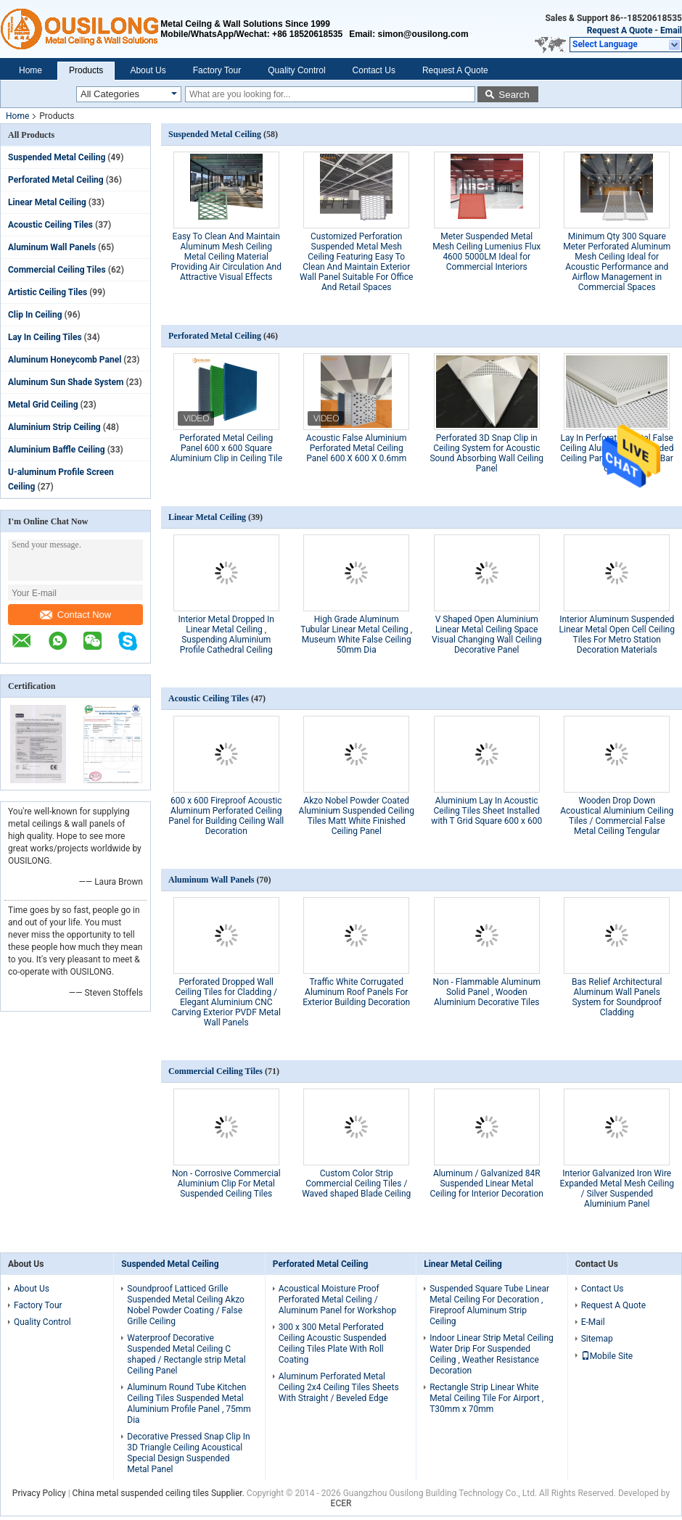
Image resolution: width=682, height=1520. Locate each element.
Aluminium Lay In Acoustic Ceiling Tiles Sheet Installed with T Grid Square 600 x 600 (486, 811)
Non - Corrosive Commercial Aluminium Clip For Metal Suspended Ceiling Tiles (226, 1183)
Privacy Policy (39, 1493)
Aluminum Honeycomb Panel (64, 360)
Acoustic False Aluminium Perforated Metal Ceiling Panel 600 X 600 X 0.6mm (356, 448)
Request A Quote (620, 30)
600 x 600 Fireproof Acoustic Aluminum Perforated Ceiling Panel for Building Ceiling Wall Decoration (226, 816)
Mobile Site (607, 1356)
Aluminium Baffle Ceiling (56, 450)
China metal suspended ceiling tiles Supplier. (160, 1493)
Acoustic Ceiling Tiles (50, 225)
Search (513, 94)
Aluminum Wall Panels (52, 247)
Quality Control (296, 70)
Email (671, 30)
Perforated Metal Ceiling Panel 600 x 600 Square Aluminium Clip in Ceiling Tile (226, 448)
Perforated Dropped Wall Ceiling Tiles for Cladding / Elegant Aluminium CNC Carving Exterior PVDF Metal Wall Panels (226, 1002)
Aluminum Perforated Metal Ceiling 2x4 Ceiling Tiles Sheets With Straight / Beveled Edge (339, 1387)
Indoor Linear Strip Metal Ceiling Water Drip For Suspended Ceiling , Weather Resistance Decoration (492, 1354)
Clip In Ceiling (35, 315)
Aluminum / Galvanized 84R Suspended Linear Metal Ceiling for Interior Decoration (486, 1183)
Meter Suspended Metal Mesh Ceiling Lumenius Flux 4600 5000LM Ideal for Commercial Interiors (486, 251)
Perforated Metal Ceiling (56, 180)
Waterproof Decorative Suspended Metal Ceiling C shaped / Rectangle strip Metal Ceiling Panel (186, 1354)
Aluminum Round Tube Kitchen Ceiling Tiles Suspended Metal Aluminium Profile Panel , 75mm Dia (189, 1403)
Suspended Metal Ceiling (56, 157)
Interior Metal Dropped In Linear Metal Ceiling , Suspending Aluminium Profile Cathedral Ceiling (226, 634)
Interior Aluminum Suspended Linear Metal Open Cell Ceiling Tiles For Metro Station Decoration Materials (617, 634)
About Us (147, 70)
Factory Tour (217, 70)
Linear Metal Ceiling (47, 202)
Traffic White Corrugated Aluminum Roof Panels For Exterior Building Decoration (356, 992)
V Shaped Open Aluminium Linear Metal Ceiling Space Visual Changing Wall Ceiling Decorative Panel (486, 634)
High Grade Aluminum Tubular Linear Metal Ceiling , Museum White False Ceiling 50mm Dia (356, 634)
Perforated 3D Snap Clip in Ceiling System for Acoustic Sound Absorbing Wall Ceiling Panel (486, 453)
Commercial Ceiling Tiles (57, 270)
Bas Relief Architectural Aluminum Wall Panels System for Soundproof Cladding (617, 997)
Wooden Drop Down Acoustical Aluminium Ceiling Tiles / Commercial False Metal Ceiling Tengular (616, 816)
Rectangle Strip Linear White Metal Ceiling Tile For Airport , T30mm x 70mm (486, 1398)
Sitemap (597, 1339)
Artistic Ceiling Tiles (47, 292)
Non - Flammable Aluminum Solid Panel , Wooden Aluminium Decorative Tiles (486, 992)
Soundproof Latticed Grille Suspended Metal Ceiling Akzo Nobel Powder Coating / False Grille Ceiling (186, 1305)
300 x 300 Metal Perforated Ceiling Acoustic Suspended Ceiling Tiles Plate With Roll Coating (333, 1343)
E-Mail (593, 1322)
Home (30, 70)
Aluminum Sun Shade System (65, 382)
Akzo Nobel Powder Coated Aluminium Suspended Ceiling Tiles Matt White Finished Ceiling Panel (356, 816)
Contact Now (75, 614)
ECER (341, 1503)
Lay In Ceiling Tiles (45, 337)
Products (86, 70)
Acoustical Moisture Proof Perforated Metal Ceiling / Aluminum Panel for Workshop (337, 1299)
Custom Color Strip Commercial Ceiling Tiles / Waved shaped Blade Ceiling (356, 1183)
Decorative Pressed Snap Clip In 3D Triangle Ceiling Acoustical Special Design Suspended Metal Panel (188, 1453)
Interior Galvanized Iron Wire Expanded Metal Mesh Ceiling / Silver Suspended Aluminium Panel (616, 1188)
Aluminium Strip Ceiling (54, 427)
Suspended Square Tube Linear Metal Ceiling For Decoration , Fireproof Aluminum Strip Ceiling (489, 1305)
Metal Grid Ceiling (43, 405)
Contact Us (374, 70)
